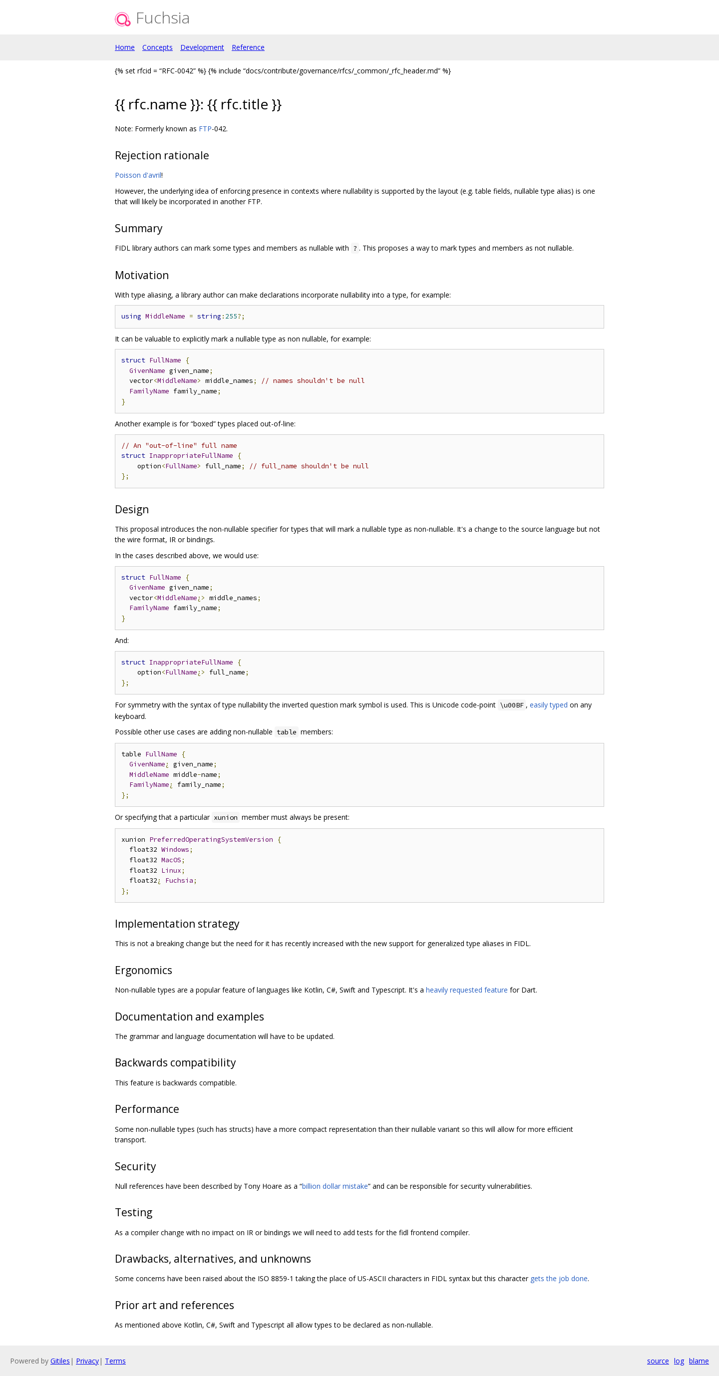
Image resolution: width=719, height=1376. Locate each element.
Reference (248, 47)
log (679, 1361)
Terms (115, 1361)
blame (699, 1361)
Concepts (157, 47)
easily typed (549, 704)
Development (202, 47)
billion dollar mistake (335, 1186)
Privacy (87, 1361)
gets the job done (559, 1278)
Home (125, 47)
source (658, 1361)
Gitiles (60, 1361)
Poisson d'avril (138, 175)
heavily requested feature (467, 990)
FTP (205, 128)
